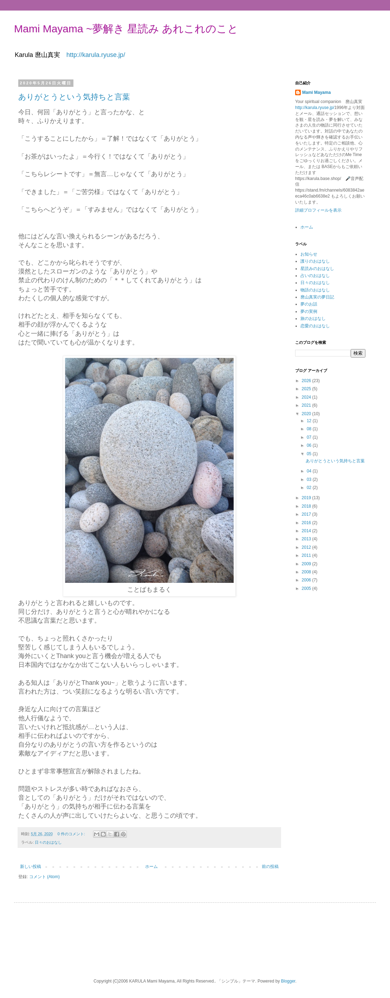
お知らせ (308, 254)
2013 (307, 538)
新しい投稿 (30, 866)
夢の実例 (308, 311)
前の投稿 (270, 866)
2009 (307, 563)
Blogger (288, 981)
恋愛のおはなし (315, 325)
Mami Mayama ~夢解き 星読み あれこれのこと (126, 28)
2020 (307, 413)
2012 (307, 547)
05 (310, 453)
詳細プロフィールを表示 (318, 210)
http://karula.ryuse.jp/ (95, 54)
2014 (307, 530)
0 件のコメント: (72, 834)
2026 (307, 380)
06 (310, 445)
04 (310, 471)
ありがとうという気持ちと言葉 (74, 96)
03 (310, 479)
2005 (307, 588)
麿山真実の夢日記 (317, 297)
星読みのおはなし (317, 268)
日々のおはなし (48, 842)
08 (310, 428)
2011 (307, 555)
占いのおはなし (315, 275)
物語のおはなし (315, 290)
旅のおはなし (313, 318)
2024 (307, 397)
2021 (307, 405)
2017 (307, 514)
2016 (307, 522)
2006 (307, 580)
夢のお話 (308, 304)
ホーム (151, 866)
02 (310, 487)
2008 (307, 571)
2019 (307, 497)
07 (310, 437)
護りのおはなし (315, 261)
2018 (307, 506)
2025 (307, 388)
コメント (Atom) (44, 876)
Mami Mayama (316, 92)
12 (310, 420)
